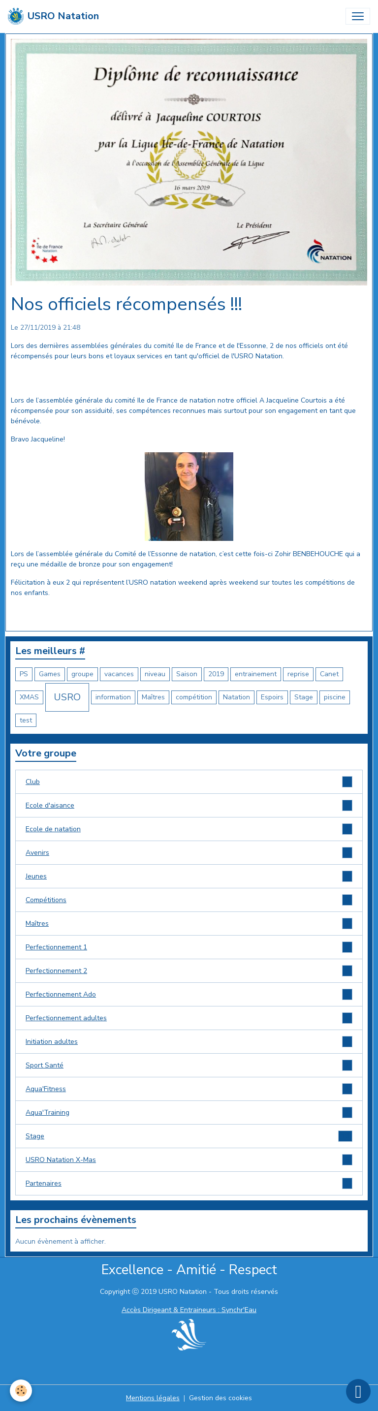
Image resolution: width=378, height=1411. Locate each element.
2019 (216, 674)
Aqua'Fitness (189, 1089)
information (113, 697)
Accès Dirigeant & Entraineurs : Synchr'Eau (189, 1310)
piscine (335, 697)
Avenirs (189, 852)
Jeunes (189, 876)
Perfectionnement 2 (189, 970)
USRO (67, 697)
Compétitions (189, 900)
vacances (119, 674)
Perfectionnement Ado (189, 994)
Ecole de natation (189, 829)
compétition (194, 697)
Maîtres (153, 697)
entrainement (256, 674)
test (26, 720)
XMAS (29, 697)
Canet (329, 674)
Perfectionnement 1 (189, 947)
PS (24, 674)
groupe (82, 674)
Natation (236, 697)
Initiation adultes (189, 1041)
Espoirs (272, 697)
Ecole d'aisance (189, 805)
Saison (186, 674)
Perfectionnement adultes (189, 1018)
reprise (298, 674)
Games (50, 674)
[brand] (53, 16)
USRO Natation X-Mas (189, 1159)
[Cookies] (21, 1391)
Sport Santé (189, 1065)
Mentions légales (153, 1398)
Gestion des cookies (220, 1398)
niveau (155, 674)
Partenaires (189, 1183)
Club (189, 781)
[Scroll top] (358, 1391)
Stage (303, 697)
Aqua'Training (189, 1112)
